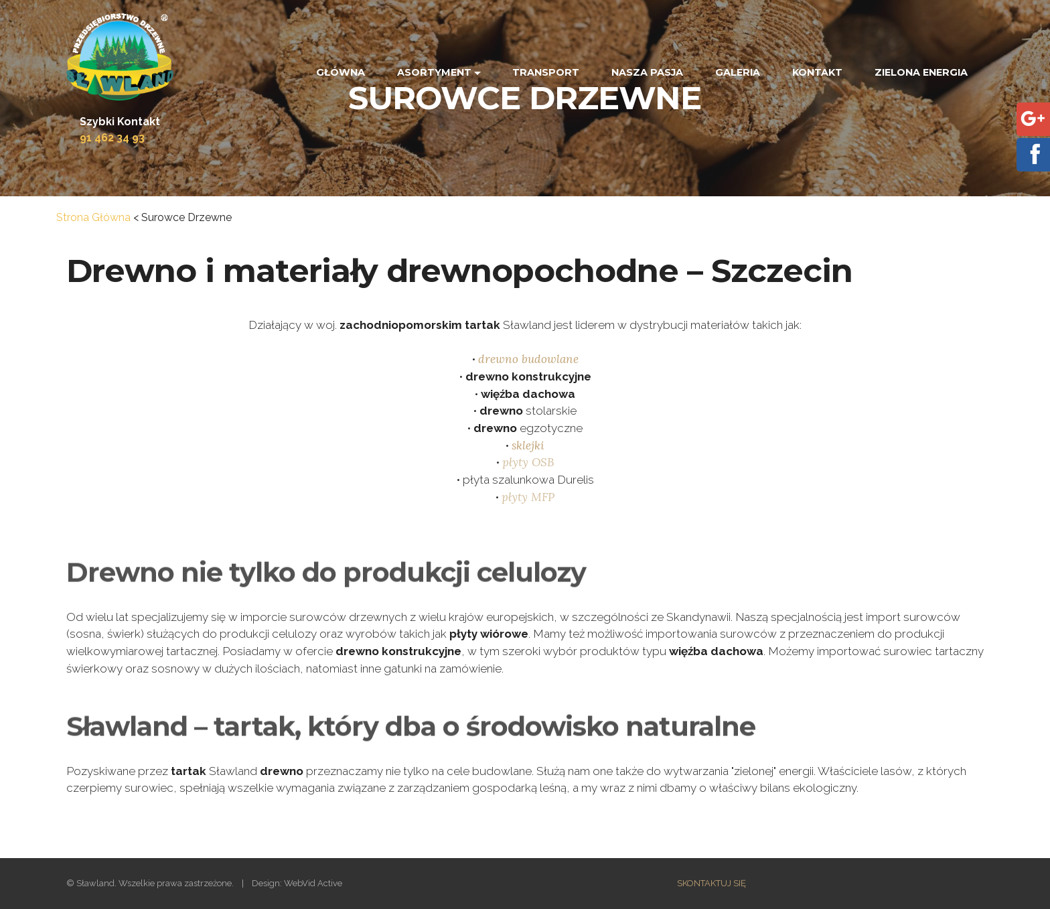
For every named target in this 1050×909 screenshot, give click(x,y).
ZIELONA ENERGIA (921, 72)
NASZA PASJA (647, 72)
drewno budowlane (528, 359)
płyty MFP (528, 497)
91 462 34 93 (112, 137)
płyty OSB (528, 463)
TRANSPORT (545, 72)
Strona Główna (93, 217)
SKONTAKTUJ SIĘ (711, 883)
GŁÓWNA (340, 72)
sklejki (528, 446)
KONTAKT (817, 72)
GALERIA (737, 72)
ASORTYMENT (434, 72)
